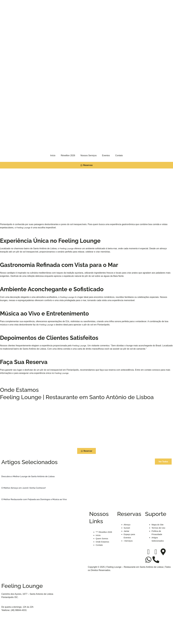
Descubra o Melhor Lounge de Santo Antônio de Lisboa (29, 476)
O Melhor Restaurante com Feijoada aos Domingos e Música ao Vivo (35, 499)
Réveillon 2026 (68, 155)
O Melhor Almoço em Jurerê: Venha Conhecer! (24, 488)
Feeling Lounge (23, 228)
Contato (119, 155)
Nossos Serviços (89, 155)
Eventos (106, 155)
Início (52, 155)
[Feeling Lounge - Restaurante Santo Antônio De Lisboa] (86, 424)
